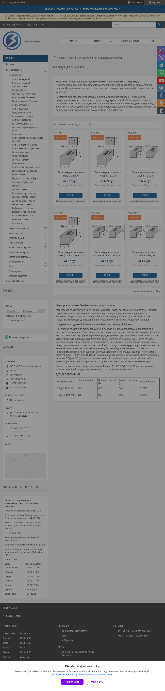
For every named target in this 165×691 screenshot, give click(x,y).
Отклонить (97, 682)
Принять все (72, 682)
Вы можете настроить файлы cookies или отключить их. (81, 674)
